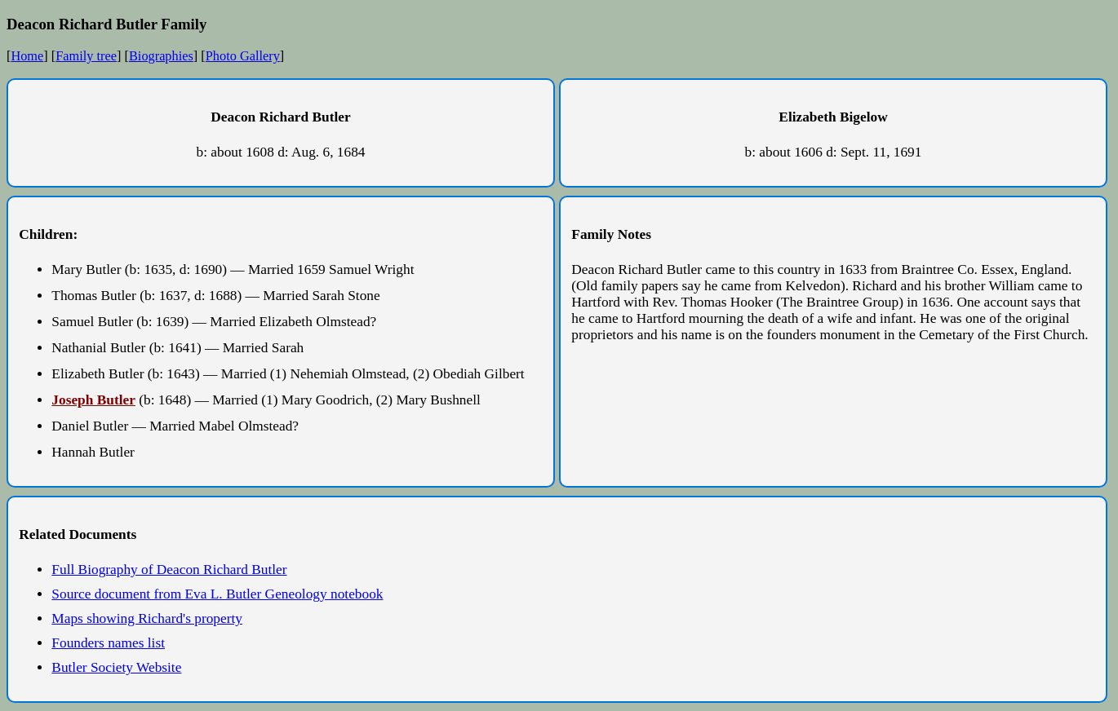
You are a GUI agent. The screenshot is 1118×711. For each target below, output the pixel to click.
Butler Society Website (116, 667)
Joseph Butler (93, 400)
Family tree (86, 56)
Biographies (161, 56)
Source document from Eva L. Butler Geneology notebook (217, 594)
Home (27, 56)
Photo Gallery (243, 56)
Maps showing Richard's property (146, 618)
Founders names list (108, 643)
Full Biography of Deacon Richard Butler (168, 569)
